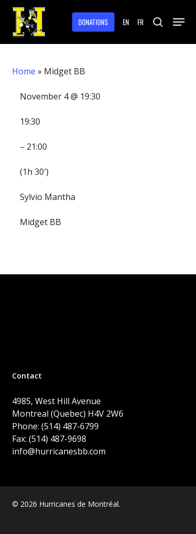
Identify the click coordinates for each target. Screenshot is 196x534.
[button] (179, 22)
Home (24, 71)
